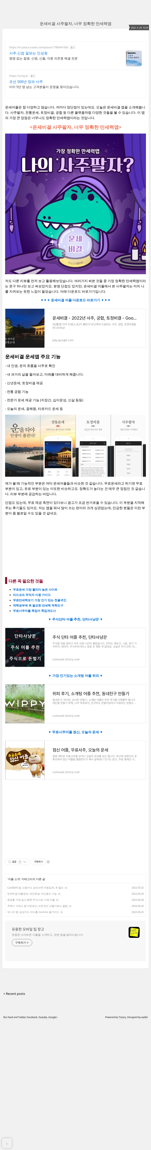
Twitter (22, 1144)
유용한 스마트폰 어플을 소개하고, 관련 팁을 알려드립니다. (48, 1062)
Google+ (53, 1144)
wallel (144, 1144)
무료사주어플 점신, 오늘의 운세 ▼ (77, 859)
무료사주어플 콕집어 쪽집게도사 (34, 738)
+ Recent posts (14, 1121)
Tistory (122, 1144)
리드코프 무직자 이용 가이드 (32, 722)
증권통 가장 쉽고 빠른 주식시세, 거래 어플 (31, 1027)
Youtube (42, 1144)
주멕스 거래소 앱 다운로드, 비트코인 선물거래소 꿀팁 (37, 1033)
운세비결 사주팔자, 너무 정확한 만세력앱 (75, 23)
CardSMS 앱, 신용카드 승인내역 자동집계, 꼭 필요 (35, 1015)
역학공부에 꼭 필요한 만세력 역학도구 (38, 733)
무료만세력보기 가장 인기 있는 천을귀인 (39, 727)
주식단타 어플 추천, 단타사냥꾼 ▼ (77, 746)
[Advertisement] (75, 75)
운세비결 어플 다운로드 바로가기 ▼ (77, 369)
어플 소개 (14, 1006)
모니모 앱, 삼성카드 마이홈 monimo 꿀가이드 (33, 1039)
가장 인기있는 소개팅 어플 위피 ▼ (77, 803)
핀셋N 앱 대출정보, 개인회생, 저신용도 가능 (32, 1021)
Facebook (32, 1144)
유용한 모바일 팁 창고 (28, 1056)
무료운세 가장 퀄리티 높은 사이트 (35, 717)
